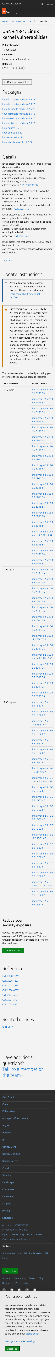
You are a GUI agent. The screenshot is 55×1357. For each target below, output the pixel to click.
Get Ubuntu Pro (13, 950)
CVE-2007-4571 (29, 185)
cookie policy (32, 1333)
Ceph (5, 1104)
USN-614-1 (7, 1027)
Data (9, 1225)
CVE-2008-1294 (10, 985)
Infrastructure (21, 1225)
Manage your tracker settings (20, 1341)
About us (7, 1278)
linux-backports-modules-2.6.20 (18, 104)
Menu (50, 4)
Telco (47, 1253)
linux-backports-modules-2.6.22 (18, 109)
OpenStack (8, 1097)
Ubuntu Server (10, 1161)
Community (20, 1278)
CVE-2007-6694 (22, 236)
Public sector (35, 1253)
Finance (6, 1258)
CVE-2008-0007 (10, 990)
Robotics (7, 1132)
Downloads (8, 1196)
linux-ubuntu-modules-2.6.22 (17, 142)
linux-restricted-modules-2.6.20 (18, 118)
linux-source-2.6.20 (12, 132)
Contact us (10, 1271)
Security (6, 1175)
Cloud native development (16, 1239)
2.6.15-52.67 (38, 705)
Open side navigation (18, 82)
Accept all (12, 1348)
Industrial (22, 1253)
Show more (8, 260)
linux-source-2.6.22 (12, 137)
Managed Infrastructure (14, 1229)
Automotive (8, 1253)
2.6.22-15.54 (38, 393)
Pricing (6, 1210)
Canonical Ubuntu (11, 3)
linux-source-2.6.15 (12, 128)
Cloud (5, 1168)
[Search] (42, 4)
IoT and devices (35, 1234)
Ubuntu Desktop (11, 1153)
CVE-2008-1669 (10, 976)
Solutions (7, 1217)
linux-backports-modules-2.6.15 (18, 99)
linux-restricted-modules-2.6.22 (18, 123)
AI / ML (6, 1125)
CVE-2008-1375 (10, 980)
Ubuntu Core (9, 1146)
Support (6, 1203)
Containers (8, 1189)
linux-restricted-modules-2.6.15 (18, 113)
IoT (4, 1139)
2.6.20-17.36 (38, 573)
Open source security (13, 1234)
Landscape (8, 1182)
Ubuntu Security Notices (17, 21)
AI (3, 1225)
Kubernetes (8, 1111)
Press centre (21, 1283)
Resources (7, 1283)
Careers (32, 1278)
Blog (41, 1278)
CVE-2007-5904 (22, 208)
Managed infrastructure (15, 1118)
